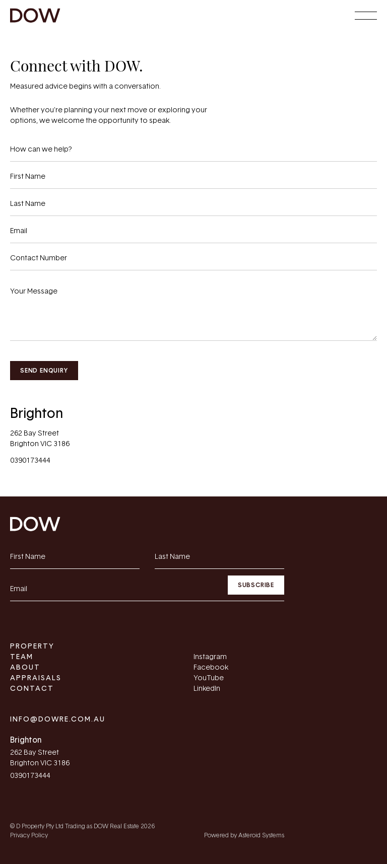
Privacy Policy (29, 835)
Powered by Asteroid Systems (244, 835)
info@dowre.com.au (57, 719)
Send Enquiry (44, 371)
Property (32, 646)
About (25, 667)
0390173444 (30, 460)
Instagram (210, 657)
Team (21, 657)
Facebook (211, 667)
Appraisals (35, 678)
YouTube (209, 678)
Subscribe (256, 585)
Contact (32, 688)
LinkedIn (207, 688)
